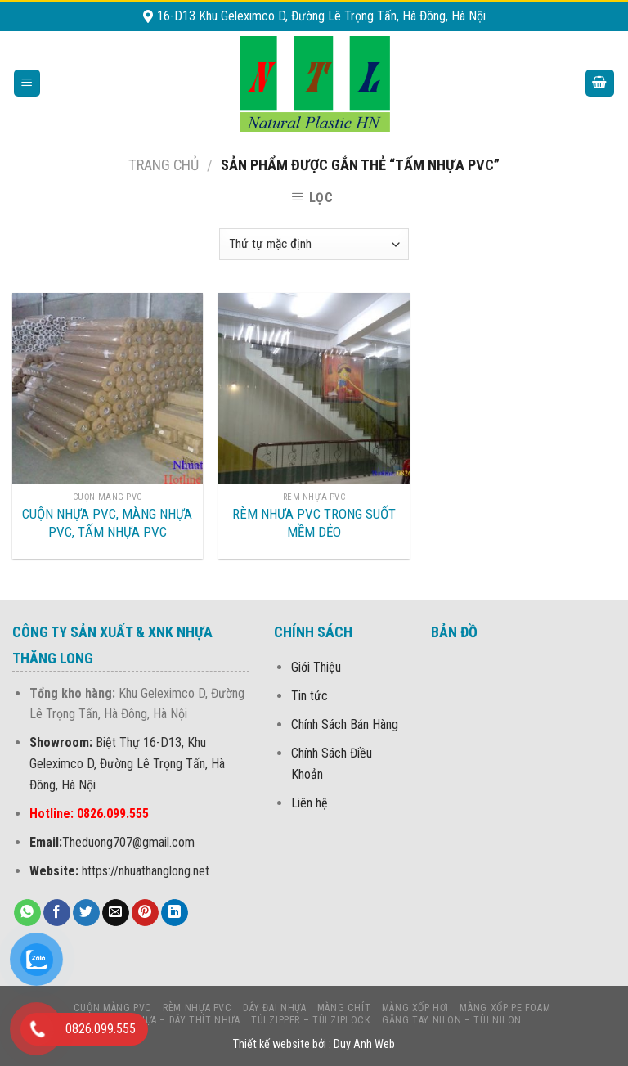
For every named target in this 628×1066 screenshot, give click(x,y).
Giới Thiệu (316, 667)
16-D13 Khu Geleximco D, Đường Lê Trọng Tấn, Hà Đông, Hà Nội (314, 16)
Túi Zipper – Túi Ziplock (311, 1020)
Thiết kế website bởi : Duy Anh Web (314, 1044)
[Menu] (27, 83)
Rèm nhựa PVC (197, 1008)
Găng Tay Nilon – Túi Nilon (452, 1020)
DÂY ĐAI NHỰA (274, 1008)
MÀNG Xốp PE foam (505, 1008)
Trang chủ (163, 164)
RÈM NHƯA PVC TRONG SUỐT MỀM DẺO (314, 523)
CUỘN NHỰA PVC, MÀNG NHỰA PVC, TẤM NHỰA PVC (107, 523)
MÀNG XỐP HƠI (415, 1008)
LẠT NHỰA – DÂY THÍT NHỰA (175, 1020)
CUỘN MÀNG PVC (113, 1008)
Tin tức (309, 696)
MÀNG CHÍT (344, 1008)
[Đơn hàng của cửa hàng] (314, 244)
